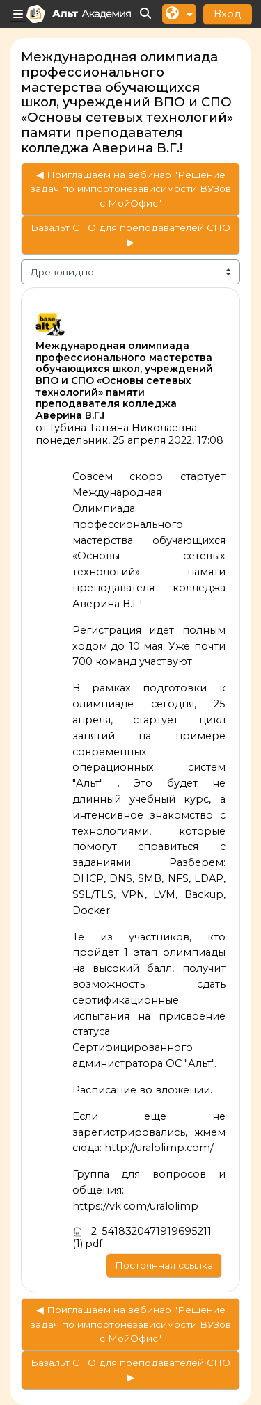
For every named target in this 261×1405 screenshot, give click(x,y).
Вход (228, 13)
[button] (146, 14)
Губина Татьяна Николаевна (123, 427)
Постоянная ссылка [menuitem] (164, 1265)
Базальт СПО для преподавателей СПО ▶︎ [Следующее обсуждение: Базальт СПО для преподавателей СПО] (130, 235)
